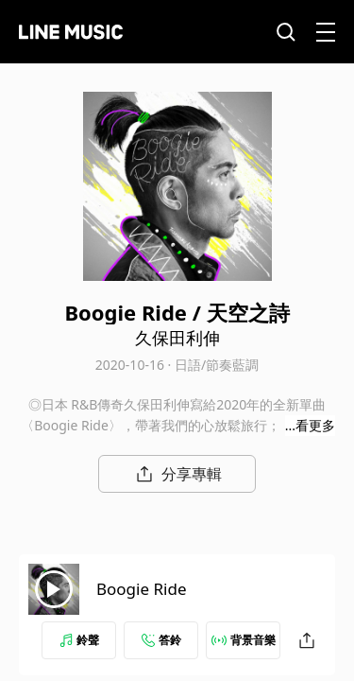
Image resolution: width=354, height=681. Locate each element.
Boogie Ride (141, 589)
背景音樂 (243, 640)
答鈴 (161, 640)
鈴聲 (79, 640)
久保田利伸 (177, 337)
